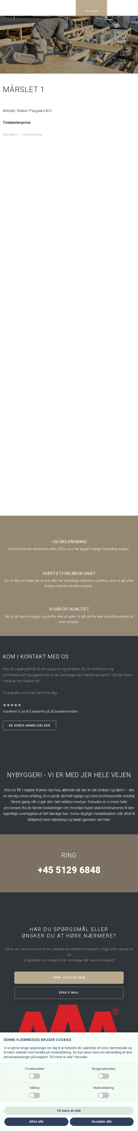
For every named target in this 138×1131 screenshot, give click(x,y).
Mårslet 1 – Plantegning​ (22, 134)
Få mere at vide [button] (69, 1110)
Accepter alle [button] (102, 1121)
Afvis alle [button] (36, 1121)
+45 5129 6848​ (69, 870)
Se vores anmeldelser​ (29, 725)
